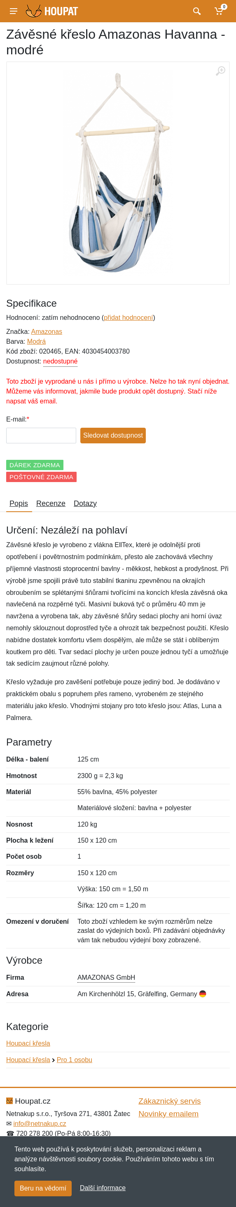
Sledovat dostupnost (113, 435)
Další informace (103, 1187)
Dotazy (85, 503)
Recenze (50, 503)
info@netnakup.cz (39, 1123)
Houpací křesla (28, 1043)
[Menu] (13, 11)
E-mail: (16, 419)
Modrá (36, 341)
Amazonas (46, 331)
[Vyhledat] (196, 11)
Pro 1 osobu (74, 1059)
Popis (18, 503)
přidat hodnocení (128, 317)
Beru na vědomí (43, 1188)
